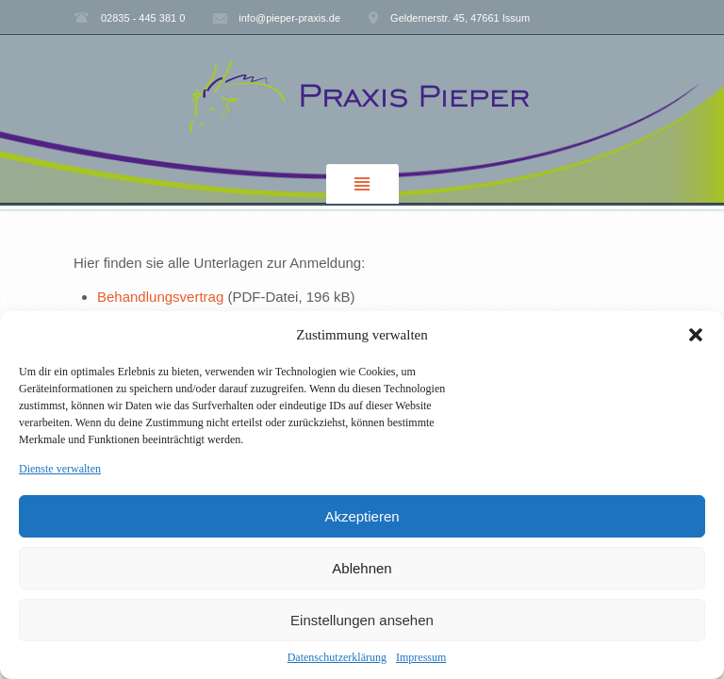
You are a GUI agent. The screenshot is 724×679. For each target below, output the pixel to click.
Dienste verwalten (60, 468)
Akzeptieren (361, 516)
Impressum (421, 657)
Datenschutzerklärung (337, 657)
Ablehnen (361, 568)
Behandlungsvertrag (162, 297)
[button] (695, 334)
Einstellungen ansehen (362, 620)
